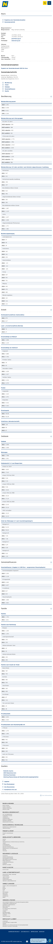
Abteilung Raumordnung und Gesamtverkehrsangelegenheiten (20, 777)
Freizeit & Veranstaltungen (8, 833)
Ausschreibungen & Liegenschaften (10, 922)
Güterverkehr (5, 907)
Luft (3, 890)
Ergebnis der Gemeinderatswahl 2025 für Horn (14, 68)
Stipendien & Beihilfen (7, 820)
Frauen (4, 840)
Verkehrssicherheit (6, 916)
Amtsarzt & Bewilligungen (8, 857)
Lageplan (6, 781)
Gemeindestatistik (8, 22)
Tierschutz (5, 850)
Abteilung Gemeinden (9, 775)
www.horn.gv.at (16, 40)
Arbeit (5, 85)
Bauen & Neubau (6, 805)
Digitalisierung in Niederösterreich (9, 826)
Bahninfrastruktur (6, 906)
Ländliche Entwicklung (7, 879)
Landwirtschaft (6, 878)
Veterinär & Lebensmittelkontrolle (9, 880)
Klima (4, 889)
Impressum (34, 931)
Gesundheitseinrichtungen (8, 858)
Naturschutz (5, 893)
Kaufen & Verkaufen (6, 806)
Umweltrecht (5, 894)
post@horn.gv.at (16, 38)
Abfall (4, 887)
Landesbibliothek (6, 818)
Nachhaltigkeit (5, 892)
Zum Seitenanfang (46, 795)
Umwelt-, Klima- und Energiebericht (10, 885)
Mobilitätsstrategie (6, 912)
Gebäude (6, 87)
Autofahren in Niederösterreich (9, 904)
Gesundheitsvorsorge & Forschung (10, 859)
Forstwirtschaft (6, 875)
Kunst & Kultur (6, 869)
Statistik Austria (8, 771)
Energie (4, 888)
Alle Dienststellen (9, 787)
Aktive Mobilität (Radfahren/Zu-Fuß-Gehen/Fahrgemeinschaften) (16, 902)
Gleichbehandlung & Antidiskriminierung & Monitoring (13, 841)
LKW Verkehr (5, 909)
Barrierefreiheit (14, 931)
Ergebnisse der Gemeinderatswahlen (13, 20)
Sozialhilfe (5, 863)
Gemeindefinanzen (8, 89)
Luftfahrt (4, 911)
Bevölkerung (7, 82)
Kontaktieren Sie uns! (10, 789)
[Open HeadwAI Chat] (50, 941)
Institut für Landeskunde (7, 819)
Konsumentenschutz (7, 845)
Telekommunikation (6, 828)
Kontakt (42, 931)
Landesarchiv (5, 816)
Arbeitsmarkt (5, 921)
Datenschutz (25, 931)
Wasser (4, 897)
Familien (4, 839)
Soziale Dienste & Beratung (8, 862)
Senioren (4, 849)
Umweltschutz (5, 896)
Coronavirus (5, 855)
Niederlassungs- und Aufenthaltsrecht (10, 848)
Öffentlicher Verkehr (7, 913)
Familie (5, 91)
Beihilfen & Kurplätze (7, 864)
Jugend (4, 843)
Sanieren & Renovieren (7, 808)
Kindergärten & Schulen (7, 815)
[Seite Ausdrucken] (27, 942)
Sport (4, 834)
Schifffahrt (5, 914)
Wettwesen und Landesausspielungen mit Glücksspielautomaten (15, 924)
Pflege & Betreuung (6, 860)
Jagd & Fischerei (6, 877)
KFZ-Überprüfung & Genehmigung (9, 908)
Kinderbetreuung (6, 844)
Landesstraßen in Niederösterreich (9, 903)
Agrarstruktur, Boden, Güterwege (9, 874)
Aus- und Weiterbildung (7, 814)
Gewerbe (4, 923)
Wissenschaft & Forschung (8, 822)
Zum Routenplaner (9, 784)
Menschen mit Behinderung (8, 847)
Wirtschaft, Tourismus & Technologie (10, 926)
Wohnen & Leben (6, 809)
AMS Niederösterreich (9, 773)
